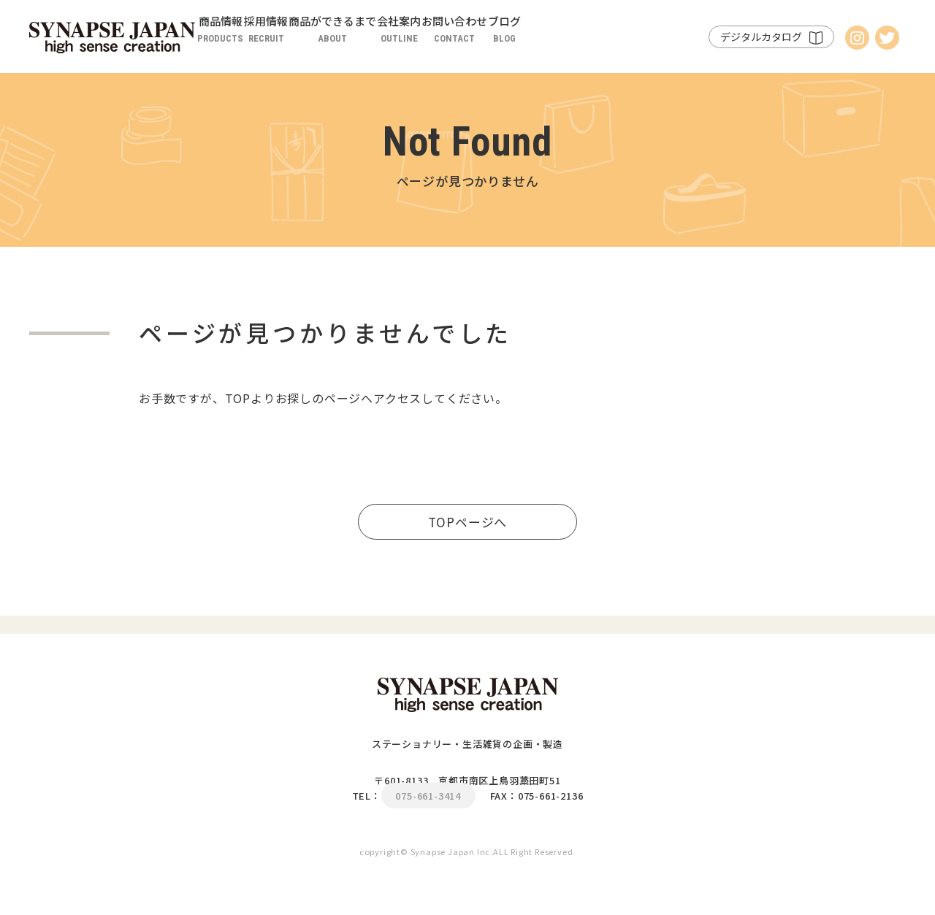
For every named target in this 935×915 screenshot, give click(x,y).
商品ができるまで (404, 40)
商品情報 (235, 40)
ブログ (661, 40)
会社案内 (499, 40)
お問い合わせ (583, 40)
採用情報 (309, 40)
